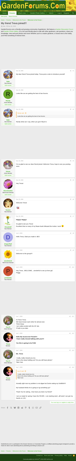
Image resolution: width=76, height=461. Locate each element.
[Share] (70, 71)
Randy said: (20, 113)
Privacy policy (59, 455)
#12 (73, 333)
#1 (73, 70)
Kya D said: (20, 371)
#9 (73, 250)
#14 (73, 367)
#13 (73, 350)
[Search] (73, 13)
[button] (27, 13)
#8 (73, 233)
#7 (73, 216)
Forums (12, 13)
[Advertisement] (38, 53)
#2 (73, 90)
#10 (73, 267)
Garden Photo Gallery (37, 13)
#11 (73, 316)
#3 (73, 109)
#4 (73, 161)
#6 (73, 199)
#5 (73, 180)
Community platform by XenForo (38, 459)
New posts (4, 16)
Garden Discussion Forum (64, 29)
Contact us (39, 455)
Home (4, 13)
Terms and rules (48, 455)
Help (65, 455)
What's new (22, 13)
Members (52, 13)
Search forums (13, 16)
